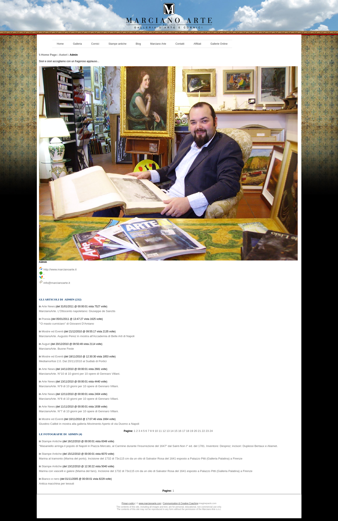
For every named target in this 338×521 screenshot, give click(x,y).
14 (172, 431)
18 (187, 431)
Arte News (48, 306)
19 (191, 431)
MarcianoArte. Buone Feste (56, 348)
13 (168, 431)
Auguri (46, 344)
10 (156, 431)
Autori (63, 54)
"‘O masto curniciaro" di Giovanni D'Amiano (66, 323)
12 (164, 431)
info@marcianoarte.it (57, 282)
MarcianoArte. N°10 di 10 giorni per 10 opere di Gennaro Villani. (79, 373)
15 (176, 431)
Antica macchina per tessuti (56, 483)
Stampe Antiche (52, 441)
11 (160, 431)
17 (183, 431)
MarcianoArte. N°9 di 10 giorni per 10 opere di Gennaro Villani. (79, 386)
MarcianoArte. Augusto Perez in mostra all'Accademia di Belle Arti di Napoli (87, 336)
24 (211, 431)
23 (207, 431)
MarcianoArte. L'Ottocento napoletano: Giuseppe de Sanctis (77, 311)
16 (180, 431)
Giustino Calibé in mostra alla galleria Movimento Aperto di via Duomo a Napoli (89, 423)
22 (203, 431)
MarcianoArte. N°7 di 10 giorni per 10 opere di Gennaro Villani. (79, 411)
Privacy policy (128, 503)
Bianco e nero (50, 478)
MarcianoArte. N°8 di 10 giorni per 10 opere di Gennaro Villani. (79, 398)
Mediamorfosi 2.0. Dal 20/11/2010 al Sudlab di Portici (73, 361)
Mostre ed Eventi (52, 331)
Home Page (49, 54)
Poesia (46, 318)
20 (195, 431)
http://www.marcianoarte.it (60, 269)
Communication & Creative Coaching (180, 503)
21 (199, 431)
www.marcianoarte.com (150, 503)
